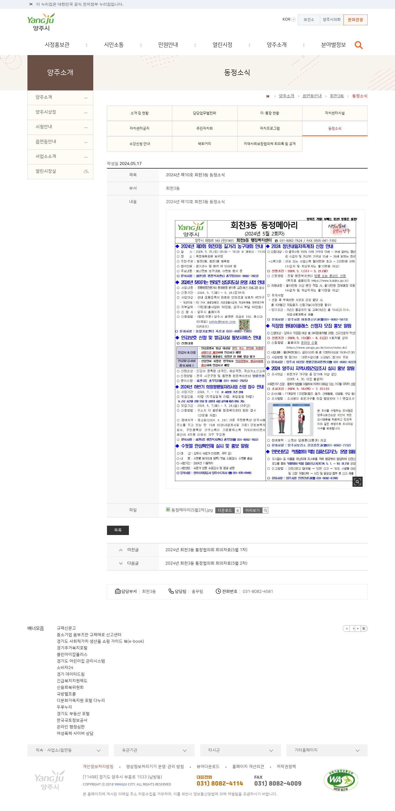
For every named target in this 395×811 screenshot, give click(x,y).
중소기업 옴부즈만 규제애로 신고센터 (89, 635)
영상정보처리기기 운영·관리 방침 (155, 766)
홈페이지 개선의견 (248, 766)
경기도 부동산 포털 (73, 714)
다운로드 (225, 511)
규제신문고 (66, 628)
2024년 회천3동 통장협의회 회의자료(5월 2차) (206, 563)
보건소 (309, 20)
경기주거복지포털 (72, 648)
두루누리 (64, 707)
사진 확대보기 (357, 481)
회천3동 (337, 96)
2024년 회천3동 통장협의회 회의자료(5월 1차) (206, 550)
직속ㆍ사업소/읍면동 (54, 750)
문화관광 (355, 20)
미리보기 (253, 511)
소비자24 (65, 667)
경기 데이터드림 (71, 674)
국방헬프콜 (66, 694)
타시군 (214, 750)
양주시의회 (332, 20)
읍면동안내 (312, 96)
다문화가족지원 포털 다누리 (81, 700)
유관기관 (129, 750)
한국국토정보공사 (72, 720)
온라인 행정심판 (71, 727)
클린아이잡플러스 (72, 654)
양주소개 (286, 96)
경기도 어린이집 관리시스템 (81, 661)
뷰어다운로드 (208, 766)
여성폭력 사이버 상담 (75, 733)
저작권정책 (286, 766)
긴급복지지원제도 (72, 681)
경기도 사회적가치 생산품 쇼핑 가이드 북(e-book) (100, 641)
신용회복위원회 (70, 687)
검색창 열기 (359, 45)
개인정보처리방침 (98, 766)
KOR (286, 19)
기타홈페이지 (306, 750)
